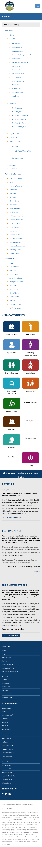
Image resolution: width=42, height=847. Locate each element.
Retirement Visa (18, 74)
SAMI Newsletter (16, 308)
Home (12, 35)
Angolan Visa (14, 134)
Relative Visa (16, 66)
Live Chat (13, 285)
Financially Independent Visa (22, 55)
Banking (12, 182)
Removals (13, 231)
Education (13, 190)
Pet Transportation (16, 216)
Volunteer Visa (17, 92)
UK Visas (13, 103)
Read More (37, 572)
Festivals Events (15, 242)
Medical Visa (16, 59)
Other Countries (15, 141)
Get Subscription (11, 635)
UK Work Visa (17, 108)
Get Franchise (14, 267)
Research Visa (17, 70)
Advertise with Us (16, 278)
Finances (13, 193)
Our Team (13, 270)
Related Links (14, 253)
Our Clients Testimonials (10, 672)
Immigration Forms (17, 282)
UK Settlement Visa (19, 119)
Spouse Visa (16, 77)
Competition (14, 274)
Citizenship (16, 44)
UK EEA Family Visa (19, 127)
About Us (13, 165)
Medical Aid (14, 212)
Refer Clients (14, 297)
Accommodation (16, 178)
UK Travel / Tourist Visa (20, 115)
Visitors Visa (16, 89)
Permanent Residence (20, 62)
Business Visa (17, 47)
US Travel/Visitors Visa (23, 151)
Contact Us (14, 169)
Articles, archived (16, 238)
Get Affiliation (14, 293)
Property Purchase (16, 220)
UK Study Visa (17, 112)
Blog (11, 263)
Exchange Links (15, 250)
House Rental (14, 201)
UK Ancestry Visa (18, 123)
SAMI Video (14, 289)
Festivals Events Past (9, 776)
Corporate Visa (17, 51)
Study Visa (16, 85)
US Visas (15, 146)
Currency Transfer (16, 186)
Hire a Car (13, 197)
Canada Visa (14, 137)
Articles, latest (15, 235)
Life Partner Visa (18, 81)
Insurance (13, 205)
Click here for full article (11, 517)
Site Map (13, 300)
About (4, 650)
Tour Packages (15, 227)
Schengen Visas (18, 158)
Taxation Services (16, 223)
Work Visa (15, 96)
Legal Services (15, 208)
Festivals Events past (17, 246)
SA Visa (12, 39)
